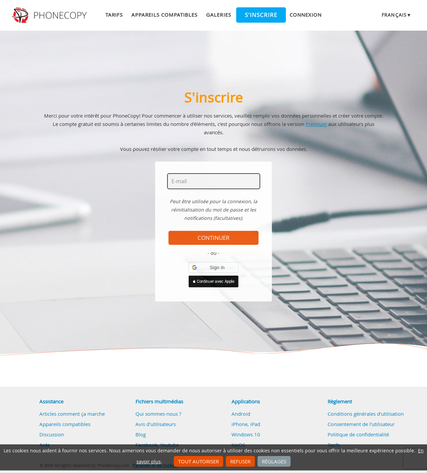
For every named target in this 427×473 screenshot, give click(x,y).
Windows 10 (246, 434)
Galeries (218, 14)
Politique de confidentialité (358, 434)
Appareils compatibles (164, 14)
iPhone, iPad (246, 424)
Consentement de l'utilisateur (361, 424)
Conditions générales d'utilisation (366, 413)
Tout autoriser (198, 461)
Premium (316, 124)
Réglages (274, 461)
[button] (213, 267)
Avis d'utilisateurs (155, 424)
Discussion (51, 434)
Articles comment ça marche (72, 413)
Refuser (240, 461)
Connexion (306, 14)
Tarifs (114, 14)
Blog (140, 434)
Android (241, 413)
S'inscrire (261, 15)
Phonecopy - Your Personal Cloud (50, 15)
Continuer (213, 237)
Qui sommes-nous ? (158, 413)
